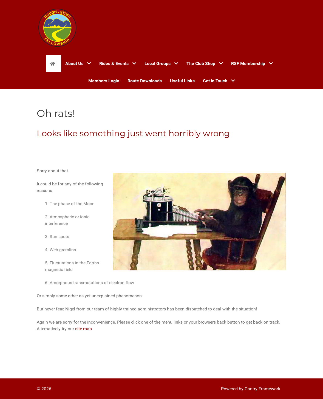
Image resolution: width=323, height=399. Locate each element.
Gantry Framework (262, 388)
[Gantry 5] (57, 27)
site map (83, 328)
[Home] (53, 63)
